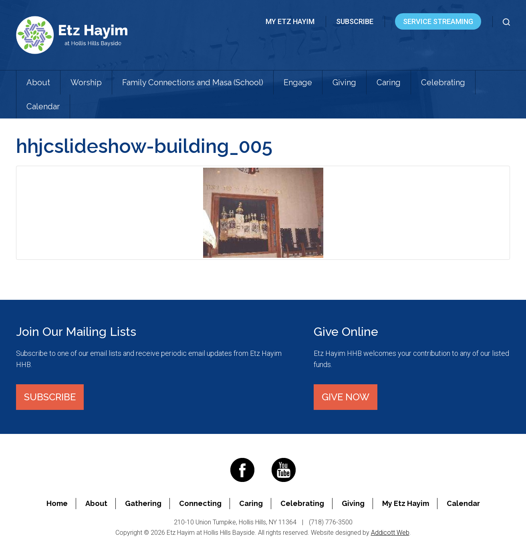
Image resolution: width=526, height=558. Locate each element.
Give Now (345, 397)
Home (57, 503)
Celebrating (443, 82)
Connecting (200, 503)
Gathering (143, 503)
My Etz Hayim (290, 21)
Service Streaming (438, 21)
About (38, 82)
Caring (389, 82)
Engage (298, 82)
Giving (344, 82)
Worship (86, 82)
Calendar (43, 106)
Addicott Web (390, 532)
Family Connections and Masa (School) (192, 82)
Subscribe (354, 21)
